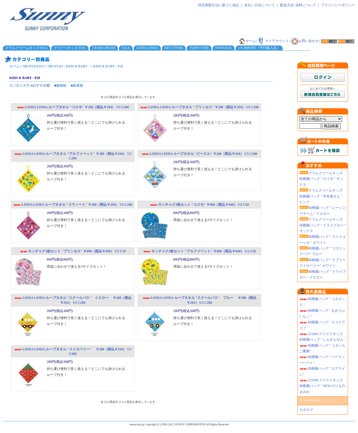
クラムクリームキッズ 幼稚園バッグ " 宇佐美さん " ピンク (321, 196)
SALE (126, 48)
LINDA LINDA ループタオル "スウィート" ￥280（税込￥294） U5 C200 (72, 205)
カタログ (306, 410)
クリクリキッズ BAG (70, 48)
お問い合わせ (305, 41)
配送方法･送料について (298, 5)
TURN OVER (199, 48)
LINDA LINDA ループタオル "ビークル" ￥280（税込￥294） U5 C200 (199, 154)
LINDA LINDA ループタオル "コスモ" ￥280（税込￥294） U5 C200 (73, 107)
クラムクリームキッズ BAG (26, 48)
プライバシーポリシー (338, 5)
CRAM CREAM (103, 48)
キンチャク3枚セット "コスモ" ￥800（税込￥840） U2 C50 (199, 205)
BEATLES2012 (34, 66)
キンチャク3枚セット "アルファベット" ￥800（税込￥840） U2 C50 (199, 251)
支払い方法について (259, 5)
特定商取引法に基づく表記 (218, 5)
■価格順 (60, 86)
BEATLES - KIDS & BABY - (69, 66)
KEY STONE (173, 48)
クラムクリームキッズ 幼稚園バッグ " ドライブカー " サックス (322, 225)
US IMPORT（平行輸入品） (259, 48)
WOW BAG (223, 48)
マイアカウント (273, 41)
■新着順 (77, 86)
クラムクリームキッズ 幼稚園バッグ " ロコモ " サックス (321, 179)
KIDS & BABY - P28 (108, 66)
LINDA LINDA (147, 48)
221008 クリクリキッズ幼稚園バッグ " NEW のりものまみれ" (322, 386)
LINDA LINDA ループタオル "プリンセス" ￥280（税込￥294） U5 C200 (199, 107)
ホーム (247, 41)
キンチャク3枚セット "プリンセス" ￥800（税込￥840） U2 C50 (73, 251)
